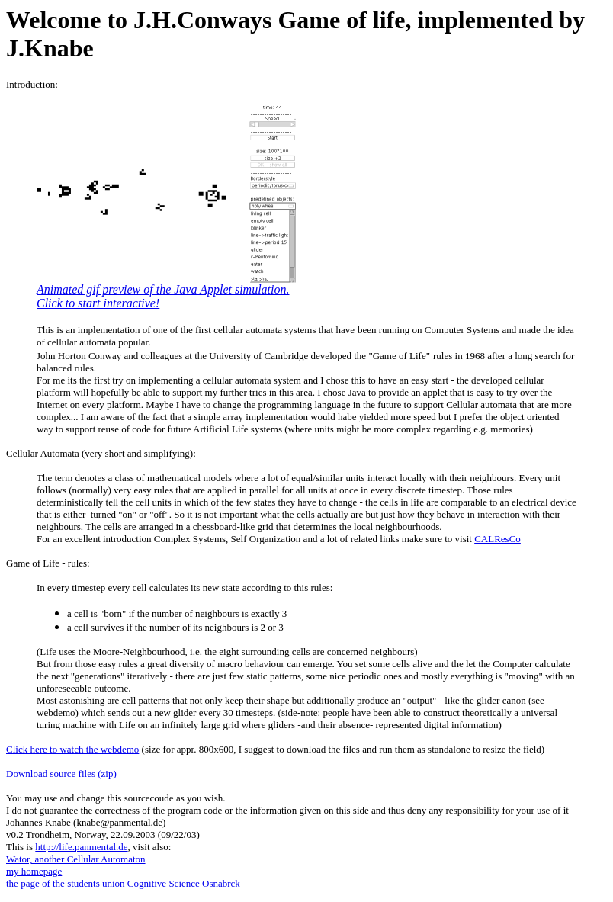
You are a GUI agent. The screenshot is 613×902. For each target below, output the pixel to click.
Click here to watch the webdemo (72, 749)
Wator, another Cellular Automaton (76, 859)
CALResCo (497, 538)
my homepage (34, 871)
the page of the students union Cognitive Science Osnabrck (123, 883)
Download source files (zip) (61, 773)
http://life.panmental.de (81, 846)
